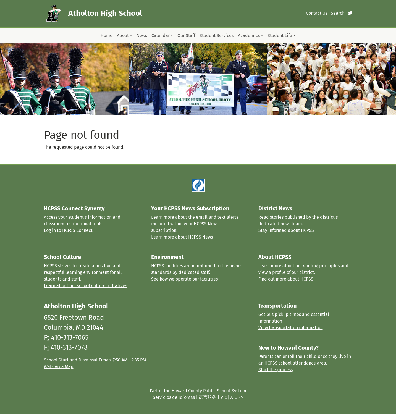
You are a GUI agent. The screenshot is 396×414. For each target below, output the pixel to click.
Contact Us (316, 13)
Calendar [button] (160, 35)
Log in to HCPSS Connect (68, 230)
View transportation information (290, 327)
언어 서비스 (231, 397)
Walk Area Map (59, 366)
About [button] (123, 35)
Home (106, 35)
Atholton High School (105, 13)
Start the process (275, 369)
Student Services (217, 35)
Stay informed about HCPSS (286, 230)
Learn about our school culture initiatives (85, 285)
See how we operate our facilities (184, 279)
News (142, 35)
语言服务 (207, 397)
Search (338, 13)
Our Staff (186, 35)
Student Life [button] (280, 35)
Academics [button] (249, 35)
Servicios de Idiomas (174, 397)
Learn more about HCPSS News (182, 237)
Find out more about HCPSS (285, 279)
